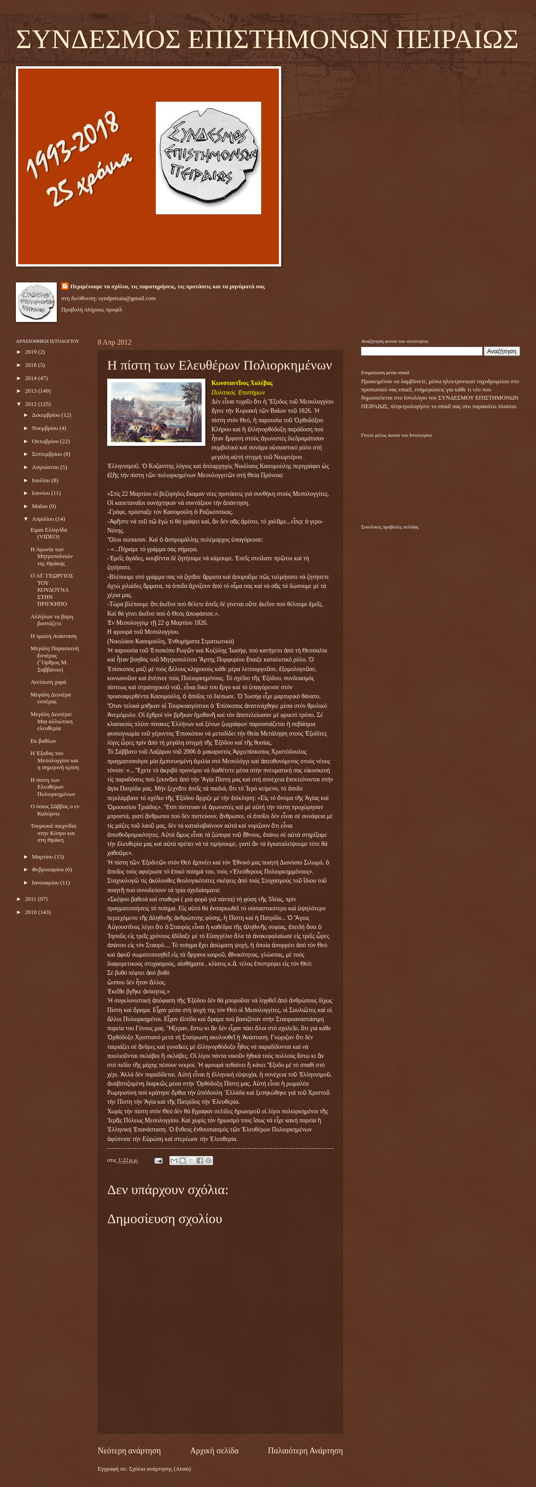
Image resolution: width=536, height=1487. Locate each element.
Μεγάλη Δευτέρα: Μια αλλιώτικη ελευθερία (51, 721)
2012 (31, 404)
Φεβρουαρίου (48, 869)
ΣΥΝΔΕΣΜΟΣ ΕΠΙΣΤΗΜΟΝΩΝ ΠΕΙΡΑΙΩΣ (267, 39)
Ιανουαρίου (46, 882)
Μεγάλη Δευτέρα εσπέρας (50, 698)
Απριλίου (43, 519)
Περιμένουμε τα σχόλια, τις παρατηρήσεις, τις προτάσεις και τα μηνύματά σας (167, 286)
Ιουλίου (41, 480)
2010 (31, 912)
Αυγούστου (46, 467)
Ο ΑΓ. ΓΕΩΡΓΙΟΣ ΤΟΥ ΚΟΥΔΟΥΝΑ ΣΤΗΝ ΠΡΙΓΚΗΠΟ (51, 590)
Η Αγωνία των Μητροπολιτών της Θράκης (51, 556)
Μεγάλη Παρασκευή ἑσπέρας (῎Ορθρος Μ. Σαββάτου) (54, 658)
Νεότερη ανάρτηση (129, 1450)
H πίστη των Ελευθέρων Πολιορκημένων (52, 787)
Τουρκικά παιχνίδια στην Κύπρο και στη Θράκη (53, 833)
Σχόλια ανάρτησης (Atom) (160, 1469)
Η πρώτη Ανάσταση (53, 636)
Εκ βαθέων (43, 741)
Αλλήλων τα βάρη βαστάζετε (51, 620)
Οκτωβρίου (46, 441)
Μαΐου (40, 506)
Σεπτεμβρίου (47, 454)
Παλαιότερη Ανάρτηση (305, 1450)
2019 (31, 352)
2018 (31, 365)
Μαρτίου (43, 857)
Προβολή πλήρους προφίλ (92, 309)
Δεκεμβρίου (46, 415)
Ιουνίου (41, 493)
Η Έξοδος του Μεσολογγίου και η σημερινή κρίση (54, 760)
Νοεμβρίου (46, 428)
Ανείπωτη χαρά (48, 682)
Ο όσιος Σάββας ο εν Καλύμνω (54, 809)
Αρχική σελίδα (214, 1450)
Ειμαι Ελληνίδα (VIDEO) (48, 533)
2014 (31, 378)
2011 (31, 899)
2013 (31, 391)
